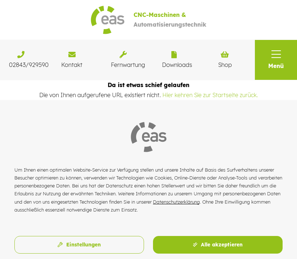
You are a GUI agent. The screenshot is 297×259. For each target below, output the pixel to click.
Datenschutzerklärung (176, 202)
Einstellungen (79, 244)
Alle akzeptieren (218, 244)
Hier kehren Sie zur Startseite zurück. (210, 95)
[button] (276, 60)
